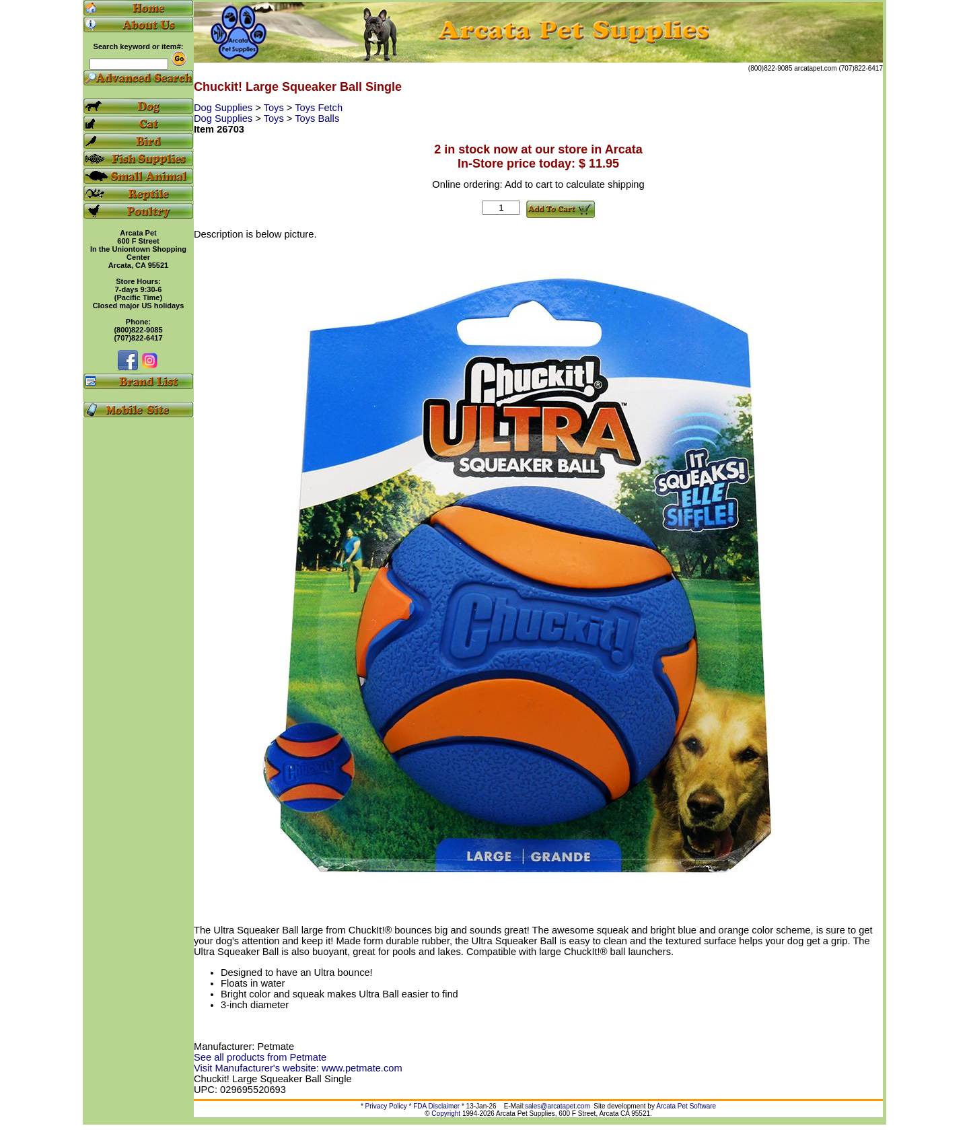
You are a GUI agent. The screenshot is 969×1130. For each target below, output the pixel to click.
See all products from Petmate (260, 1057)
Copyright (445, 1113)
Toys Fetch (319, 107)
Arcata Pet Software (686, 1106)
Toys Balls (317, 118)
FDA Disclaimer (436, 1106)
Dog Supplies (224, 107)
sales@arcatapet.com (557, 1106)
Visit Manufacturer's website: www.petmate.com (298, 1068)
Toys (275, 107)
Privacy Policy (386, 1106)
